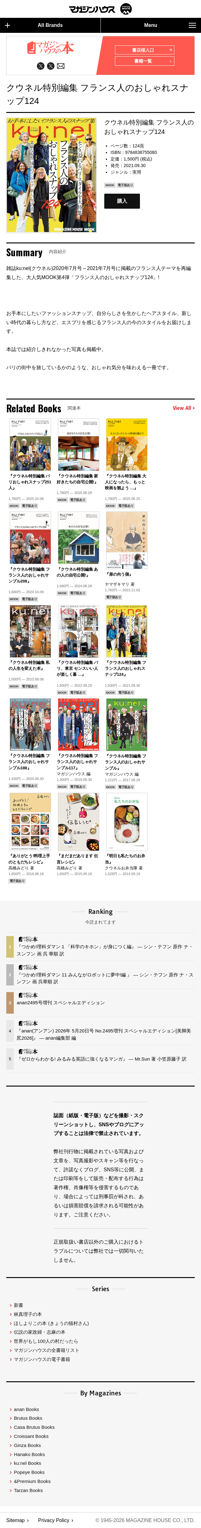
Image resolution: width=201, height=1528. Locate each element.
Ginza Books (27, 1445)
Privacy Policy (54, 1520)
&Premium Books (32, 1481)
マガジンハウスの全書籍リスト (47, 1350)
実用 (136, 172)
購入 (122, 201)
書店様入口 (152, 50)
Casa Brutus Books (34, 1427)
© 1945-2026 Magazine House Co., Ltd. (145, 1520)
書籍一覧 (153, 61)
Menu (170, 25)
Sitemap (15, 1520)
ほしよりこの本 (51, 1323)
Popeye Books (29, 1472)
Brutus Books (28, 1418)
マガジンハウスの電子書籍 (42, 1359)
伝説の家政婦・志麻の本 (39, 1332)
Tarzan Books (28, 1490)
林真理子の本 (28, 1314)
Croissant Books (31, 1436)
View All (184, 408)
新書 (18, 1305)
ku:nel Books (27, 1463)
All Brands (34, 25)
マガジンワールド (100, 9)
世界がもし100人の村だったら (46, 1341)
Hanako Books (29, 1454)
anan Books (26, 1409)
